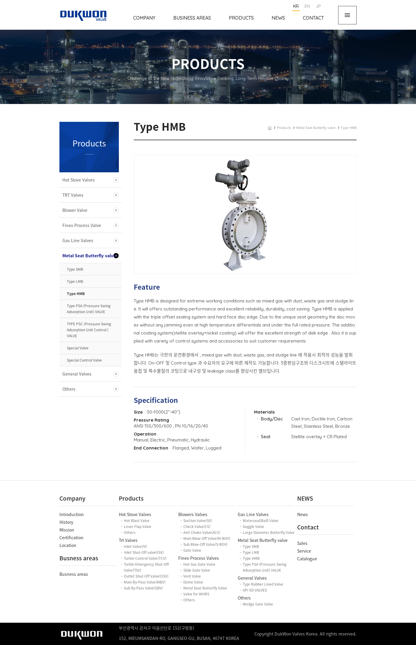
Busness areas (73, 574)
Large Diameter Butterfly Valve (269, 532)
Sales (302, 543)
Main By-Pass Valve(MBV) (145, 582)
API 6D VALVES (255, 590)
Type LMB (75, 281)
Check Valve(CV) (196, 526)
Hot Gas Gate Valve (199, 564)
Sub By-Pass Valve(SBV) (143, 588)
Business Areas (192, 18)
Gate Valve (192, 550)
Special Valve (78, 348)
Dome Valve (193, 582)
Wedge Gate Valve (258, 604)
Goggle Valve (253, 526)
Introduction (71, 514)
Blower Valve (74, 210)
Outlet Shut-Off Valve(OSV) (146, 576)
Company (144, 18)
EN (307, 6)
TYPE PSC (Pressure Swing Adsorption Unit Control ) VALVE (89, 329)
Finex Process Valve (81, 225)
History (66, 522)
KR (296, 6)
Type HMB (76, 293)
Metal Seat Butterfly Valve (205, 588)
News (278, 18)
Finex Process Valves (198, 558)
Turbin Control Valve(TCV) (145, 558)
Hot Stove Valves (78, 180)
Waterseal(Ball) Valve (260, 520)
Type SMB (75, 269)
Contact (313, 18)
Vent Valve (192, 576)
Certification (71, 537)
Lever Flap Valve (137, 526)
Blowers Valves (192, 514)
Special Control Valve (84, 360)
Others (68, 389)
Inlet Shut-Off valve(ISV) (144, 552)
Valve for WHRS (196, 594)
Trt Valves (128, 540)
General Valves (77, 374)
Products (241, 18)
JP (318, 6)
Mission (66, 530)
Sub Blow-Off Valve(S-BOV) (205, 544)
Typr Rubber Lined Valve (263, 584)
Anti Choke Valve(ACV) (201, 532)
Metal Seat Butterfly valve (89, 255)
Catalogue (307, 559)
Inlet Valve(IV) (135, 546)
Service (304, 551)
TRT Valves (72, 195)
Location (67, 545)
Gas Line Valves (77, 240)
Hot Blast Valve (136, 520)
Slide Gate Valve (196, 570)
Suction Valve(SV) (197, 520)
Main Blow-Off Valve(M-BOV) (206, 538)
